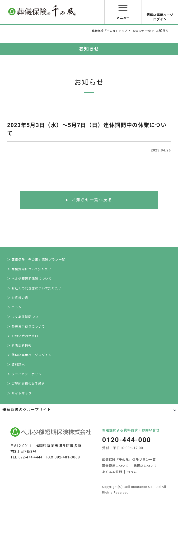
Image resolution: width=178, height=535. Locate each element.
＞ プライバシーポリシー (26, 397)
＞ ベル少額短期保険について (29, 283)
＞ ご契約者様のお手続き (26, 409)
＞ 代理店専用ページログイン (29, 374)
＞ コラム (14, 318)
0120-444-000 (127, 467)
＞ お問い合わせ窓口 (22, 352)
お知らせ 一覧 (140, 30)
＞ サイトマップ (19, 420)
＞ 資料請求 (16, 386)
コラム (132, 500)
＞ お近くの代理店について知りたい (34, 295)
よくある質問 (112, 500)
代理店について (145, 493)
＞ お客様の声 (17, 306)
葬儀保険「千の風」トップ (105, 30)
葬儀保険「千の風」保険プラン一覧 (129, 487)
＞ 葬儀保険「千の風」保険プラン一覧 (36, 261)
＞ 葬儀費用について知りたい (29, 272)
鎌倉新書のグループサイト (26, 437)
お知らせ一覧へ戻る (92, 200)
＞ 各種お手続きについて (26, 340)
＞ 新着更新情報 (19, 363)
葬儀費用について (115, 493)
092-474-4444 (31, 485)
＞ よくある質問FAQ (22, 329)
